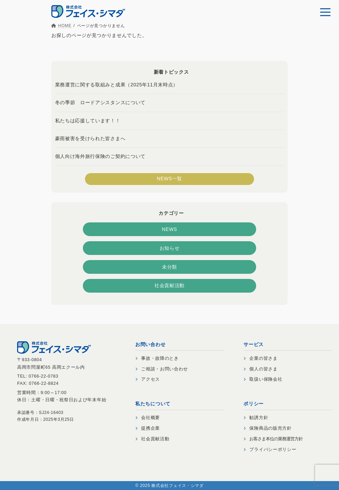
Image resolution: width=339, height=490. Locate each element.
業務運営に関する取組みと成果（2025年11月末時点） (116, 84)
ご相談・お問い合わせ (161, 369)
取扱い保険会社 (262, 379)
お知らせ (170, 247)
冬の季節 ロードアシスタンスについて (100, 102)
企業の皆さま (260, 358)
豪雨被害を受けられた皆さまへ (90, 138)
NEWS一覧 (169, 178)
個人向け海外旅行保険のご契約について (100, 156)
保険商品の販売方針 (267, 428)
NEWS (169, 229)
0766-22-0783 (44, 376)
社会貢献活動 (169, 285)
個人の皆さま (260, 369)
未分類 (169, 266)
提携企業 (147, 428)
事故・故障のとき (157, 358)
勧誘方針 (255, 417)
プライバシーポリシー (269, 449)
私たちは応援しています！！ (88, 120)
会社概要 (147, 417)
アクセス (147, 379)
